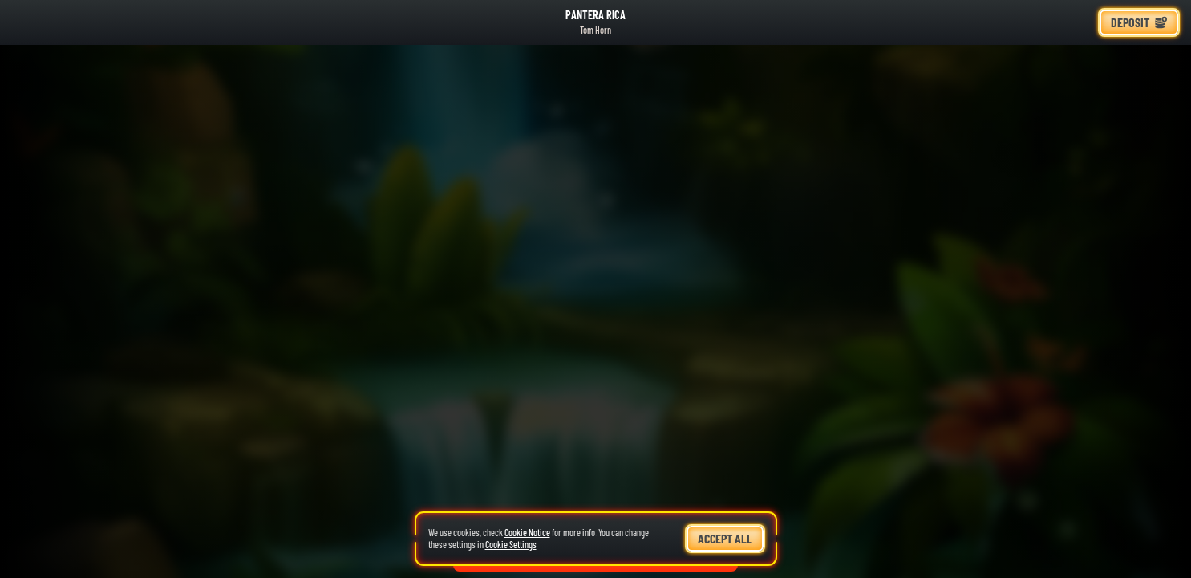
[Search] (1037, 22)
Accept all (725, 538)
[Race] (1075, 22)
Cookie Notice (527, 532)
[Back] (27, 22)
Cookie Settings (511, 544)
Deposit (1139, 22)
